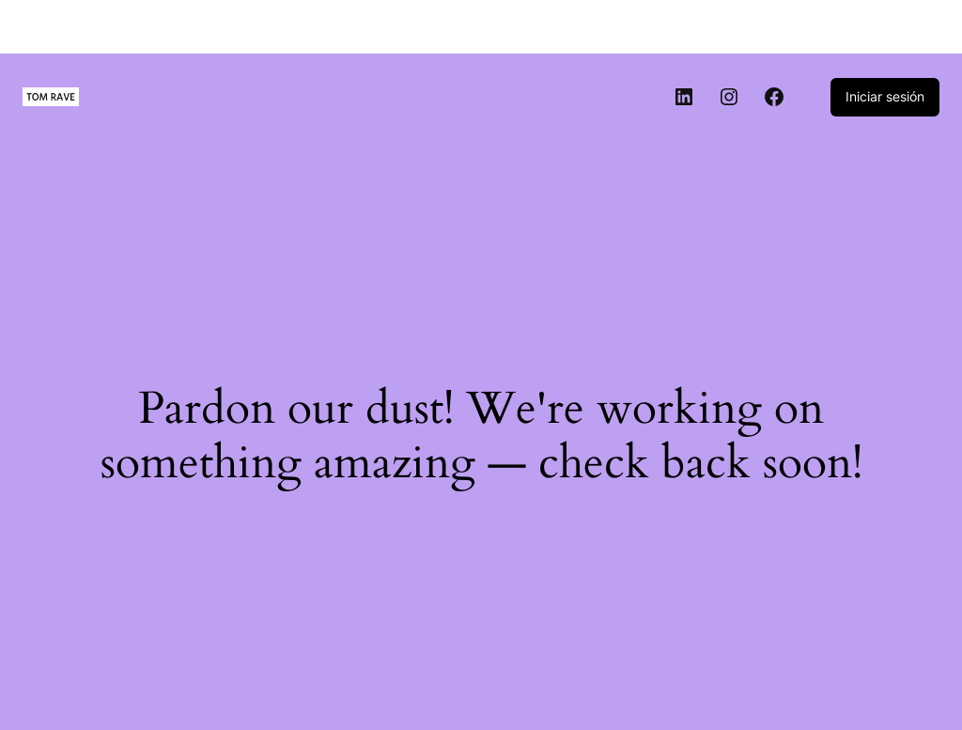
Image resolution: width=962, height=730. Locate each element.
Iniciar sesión (885, 96)
